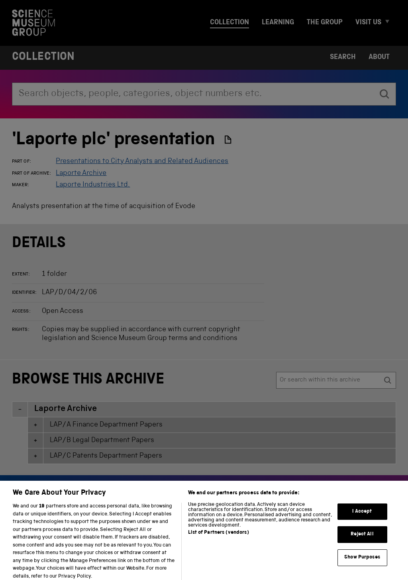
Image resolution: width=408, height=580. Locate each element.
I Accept (362, 516)
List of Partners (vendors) (218, 538)
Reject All (362, 539)
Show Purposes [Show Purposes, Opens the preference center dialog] (362, 562)
